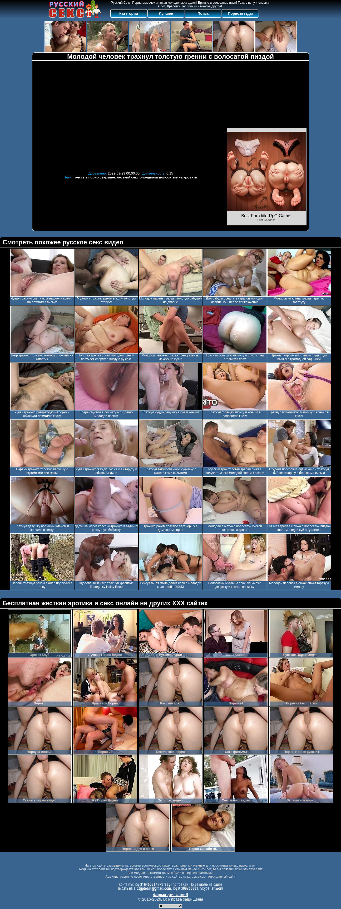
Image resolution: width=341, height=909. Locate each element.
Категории (128, 13)
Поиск (203, 13)
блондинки (149, 177)
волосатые (168, 177)
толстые (80, 177)
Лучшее (166, 13)
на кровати (188, 177)
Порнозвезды (240, 13)
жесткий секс (128, 177)
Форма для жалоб (170, 894)
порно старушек (102, 177)
